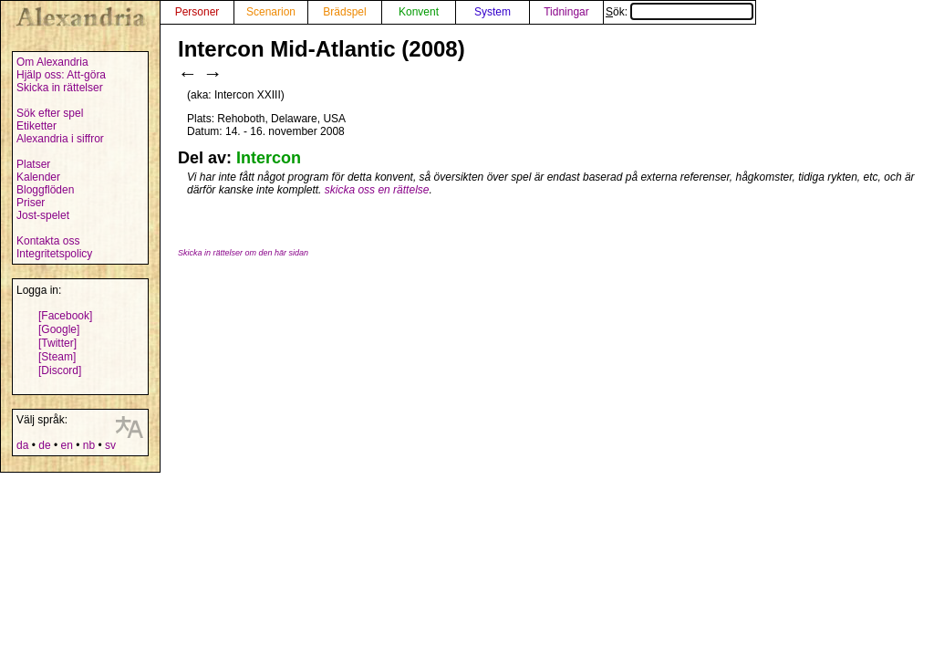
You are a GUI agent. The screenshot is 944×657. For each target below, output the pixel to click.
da (22, 445)
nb (89, 445)
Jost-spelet (42, 215)
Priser (30, 202)
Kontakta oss (47, 241)
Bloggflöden (45, 189)
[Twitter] (57, 343)
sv (110, 445)
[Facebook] (65, 315)
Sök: (679, 11)
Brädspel (344, 11)
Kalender (38, 177)
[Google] (58, 329)
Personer (197, 11)
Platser (33, 164)
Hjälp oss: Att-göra (61, 74)
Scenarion (271, 11)
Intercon (268, 158)
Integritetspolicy (54, 253)
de (44, 445)
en (66, 445)
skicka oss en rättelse (377, 189)
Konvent (419, 11)
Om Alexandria (52, 62)
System (492, 11)
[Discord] (59, 370)
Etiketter (36, 126)
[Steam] (57, 356)
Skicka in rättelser (59, 87)
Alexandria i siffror (60, 138)
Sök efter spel (49, 113)
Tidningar (566, 11)
